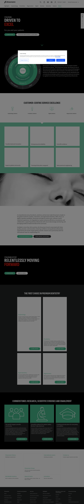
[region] (42, 57)
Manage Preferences (24, 60)
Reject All (51, 60)
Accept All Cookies (60, 60)
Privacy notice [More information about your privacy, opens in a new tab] (58, 56)
